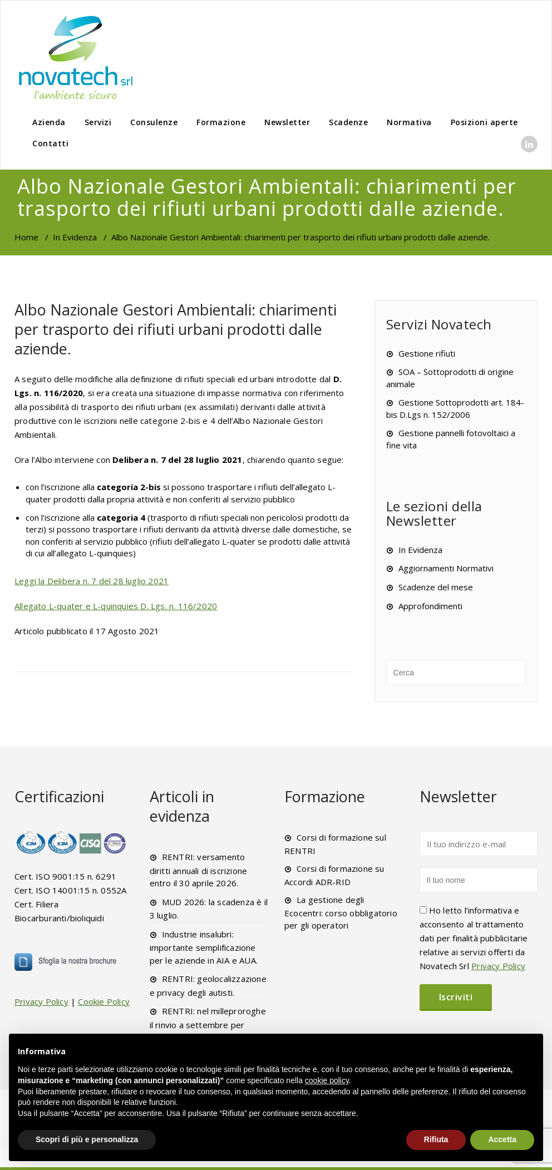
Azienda (49, 122)
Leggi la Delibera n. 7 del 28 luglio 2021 (91, 580)
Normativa (409, 122)
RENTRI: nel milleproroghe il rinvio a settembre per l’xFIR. (208, 1024)
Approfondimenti (430, 605)
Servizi (98, 122)
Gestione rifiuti (426, 353)
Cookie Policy (104, 1001)
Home (26, 237)
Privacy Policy (41, 1001)
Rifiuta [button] (436, 1139)
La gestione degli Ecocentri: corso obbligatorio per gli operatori (340, 912)
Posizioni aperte (484, 122)
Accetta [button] (502, 1139)
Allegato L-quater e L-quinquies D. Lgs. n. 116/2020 (115, 605)
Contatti (50, 143)
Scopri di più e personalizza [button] (87, 1139)
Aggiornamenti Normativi (446, 568)
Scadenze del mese (435, 587)
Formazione (220, 122)
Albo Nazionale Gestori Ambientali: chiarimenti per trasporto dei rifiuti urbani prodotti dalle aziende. (175, 329)
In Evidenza (75, 237)
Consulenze (154, 122)
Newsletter (287, 122)
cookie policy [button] (327, 1080)
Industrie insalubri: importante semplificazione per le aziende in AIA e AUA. (204, 947)
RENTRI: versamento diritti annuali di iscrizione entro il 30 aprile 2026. (199, 869)
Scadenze (348, 122)
